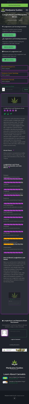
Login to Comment (15, 339)
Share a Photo (9, 59)
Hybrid (20, 20)
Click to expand (6, 68)
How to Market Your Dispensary (17, 377)
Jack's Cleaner (16, 125)
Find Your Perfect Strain (14, 5)
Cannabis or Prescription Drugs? (17, 381)
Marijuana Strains (12, 20)
